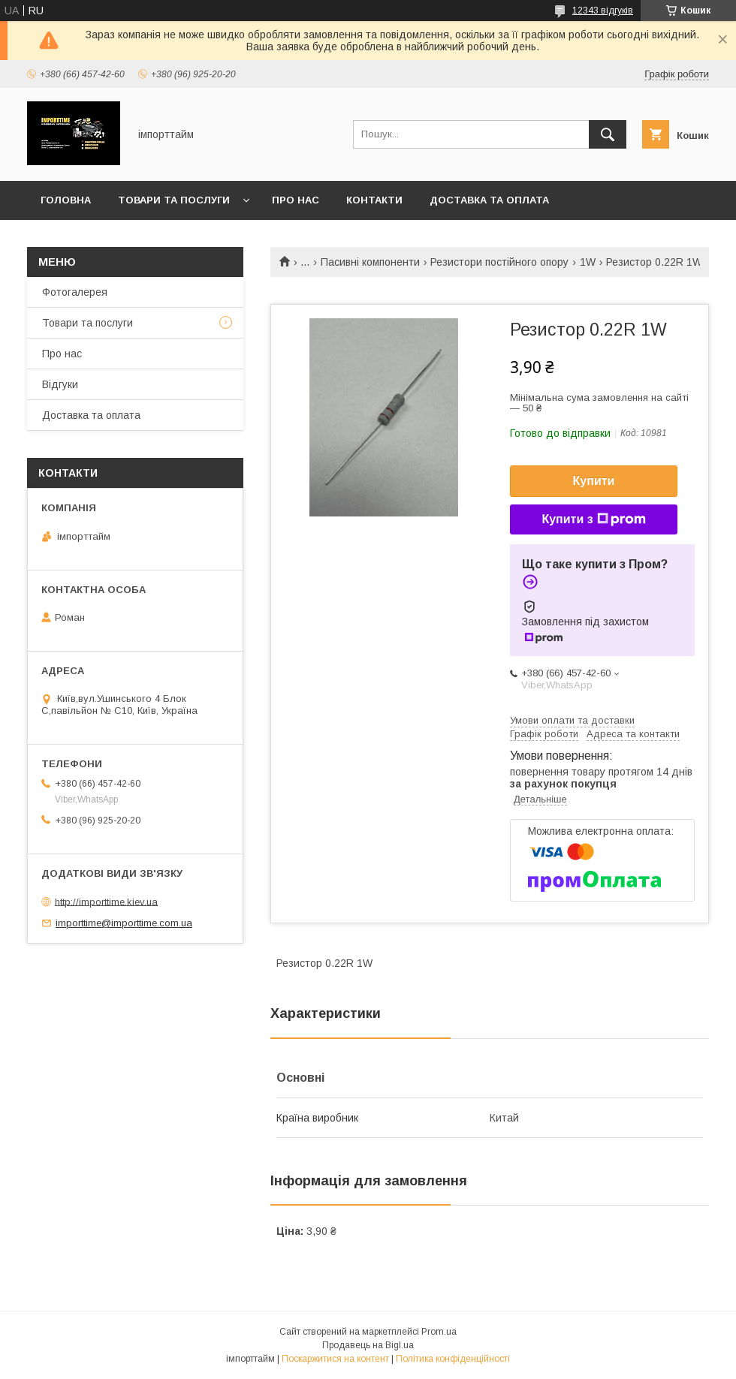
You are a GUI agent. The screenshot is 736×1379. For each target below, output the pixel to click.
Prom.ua (439, 1331)
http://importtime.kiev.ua (106, 901)
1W (588, 262)
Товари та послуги (174, 200)
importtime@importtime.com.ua (124, 923)
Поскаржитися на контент (335, 1358)
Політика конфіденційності (453, 1358)
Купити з (593, 519)
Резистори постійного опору (499, 262)
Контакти (374, 200)
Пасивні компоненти (370, 262)
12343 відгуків (602, 10)
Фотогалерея (74, 292)
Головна (66, 200)
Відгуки (60, 384)
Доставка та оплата (489, 200)
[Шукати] (607, 134)
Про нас (295, 200)
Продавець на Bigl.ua (368, 1345)
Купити (594, 480)
